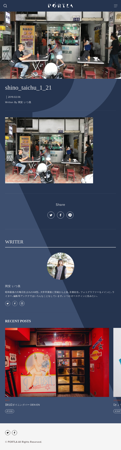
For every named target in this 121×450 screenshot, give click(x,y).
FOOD (10, 411)
